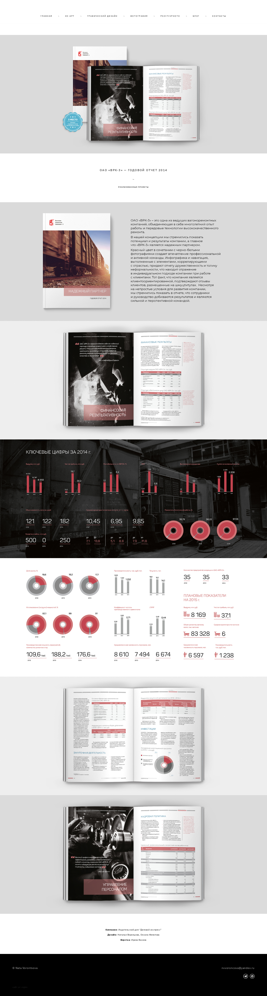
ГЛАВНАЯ (46, 16)
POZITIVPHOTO (170, 16)
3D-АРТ (70, 16)
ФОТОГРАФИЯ (139, 16)
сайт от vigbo (19, 987)
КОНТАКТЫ (219, 16)
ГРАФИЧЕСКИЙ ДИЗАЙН (102, 16)
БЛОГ (196, 16)
